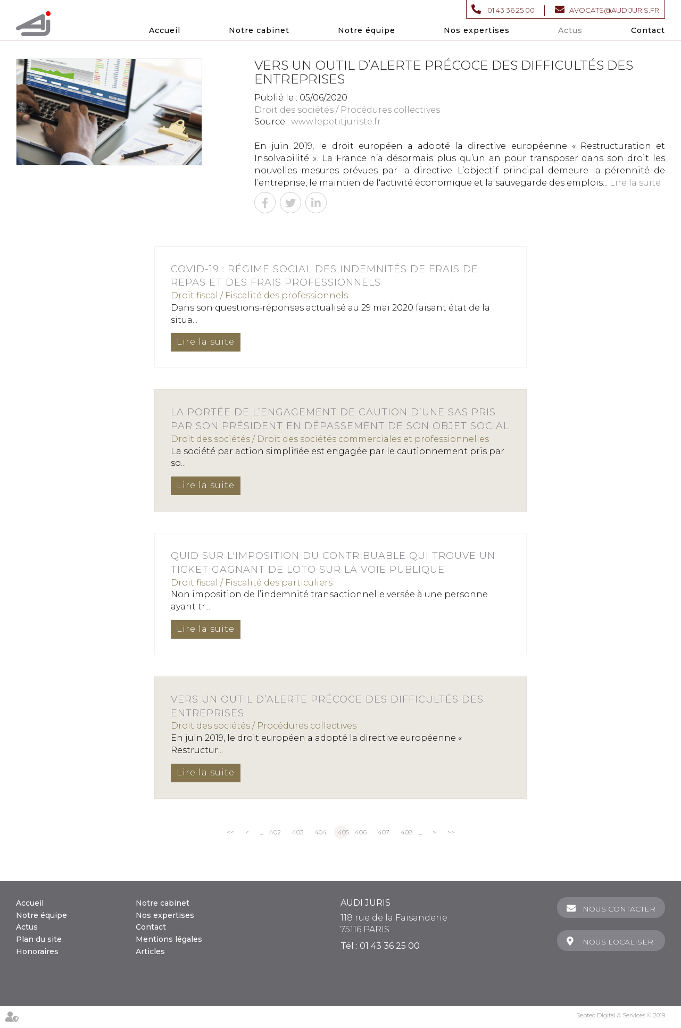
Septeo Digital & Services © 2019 (620, 1015)
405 (342, 832)
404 (320, 832)
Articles (150, 951)
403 (297, 832)
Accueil (164, 30)
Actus (570, 30)
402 (275, 832)
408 (406, 832)
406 (361, 832)
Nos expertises (477, 30)
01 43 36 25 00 (511, 10)
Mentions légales (169, 939)
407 (383, 832)
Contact (648, 30)
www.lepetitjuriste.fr (336, 121)
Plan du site (39, 939)
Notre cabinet (259, 30)
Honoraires (37, 951)
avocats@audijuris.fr (614, 10)
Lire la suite (635, 183)
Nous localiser (618, 942)
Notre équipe (366, 30)
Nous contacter (619, 909)
